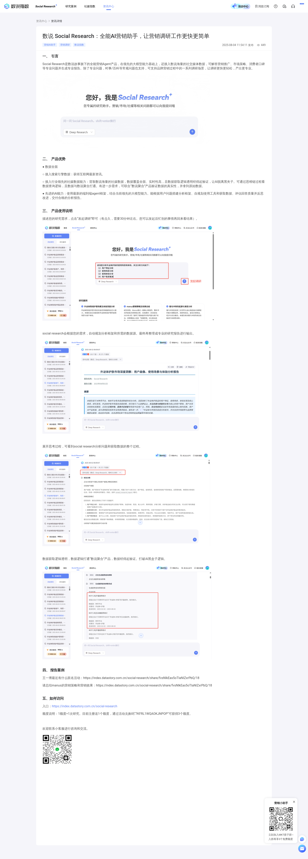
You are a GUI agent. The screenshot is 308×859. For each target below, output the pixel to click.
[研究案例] (71, 6)
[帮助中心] (261, 6)
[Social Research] (46, 6)
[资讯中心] (109, 6)
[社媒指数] (90, 6)
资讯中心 (41, 21)
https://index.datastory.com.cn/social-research (84, 706)
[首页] (16, 6)
